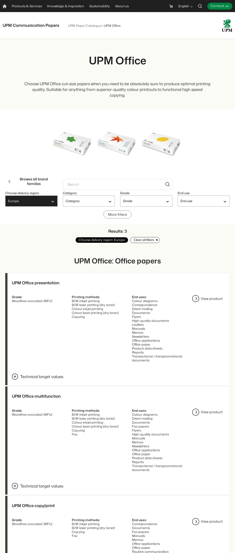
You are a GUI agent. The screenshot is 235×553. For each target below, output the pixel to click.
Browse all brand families (28, 182)
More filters (117, 216)
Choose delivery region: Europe (102, 242)
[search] (200, 6)
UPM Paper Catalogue (85, 25)
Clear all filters (145, 242)
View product (212, 301)
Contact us (220, 6)
